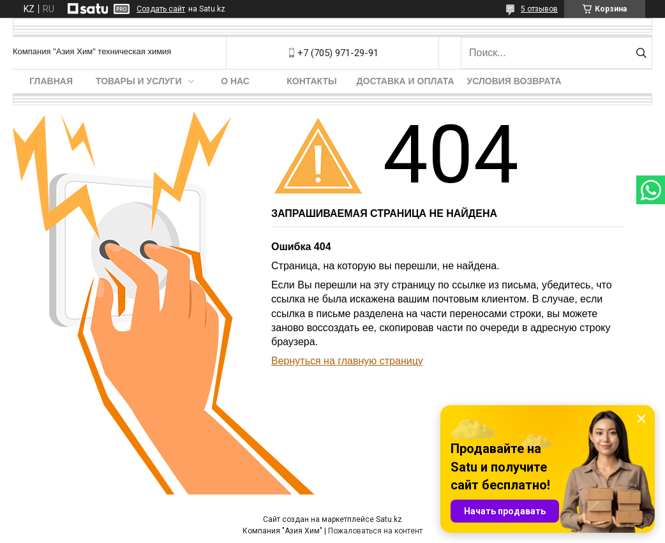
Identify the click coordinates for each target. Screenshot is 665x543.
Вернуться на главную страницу (347, 360)
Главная (51, 81)
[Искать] (641, 53)
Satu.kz (389, 519)
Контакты (311, 81)
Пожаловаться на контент (375, 530)
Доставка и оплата (405, 81)
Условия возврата (514, 81)
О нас (235, 81)
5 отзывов (539, 8)
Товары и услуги (139, 81)
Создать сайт (161, 8)
